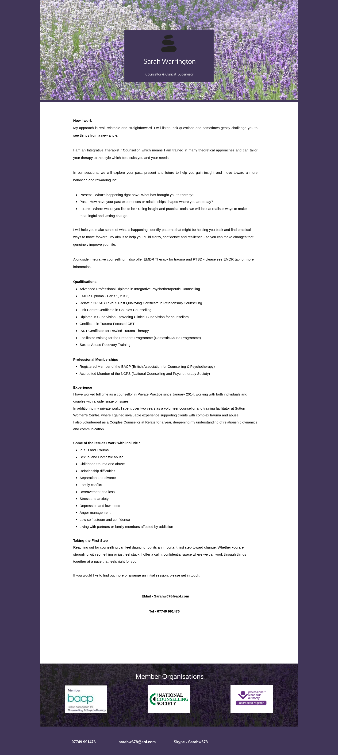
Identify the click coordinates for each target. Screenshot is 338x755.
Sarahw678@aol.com (171, 596)
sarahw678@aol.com (137, 742)
